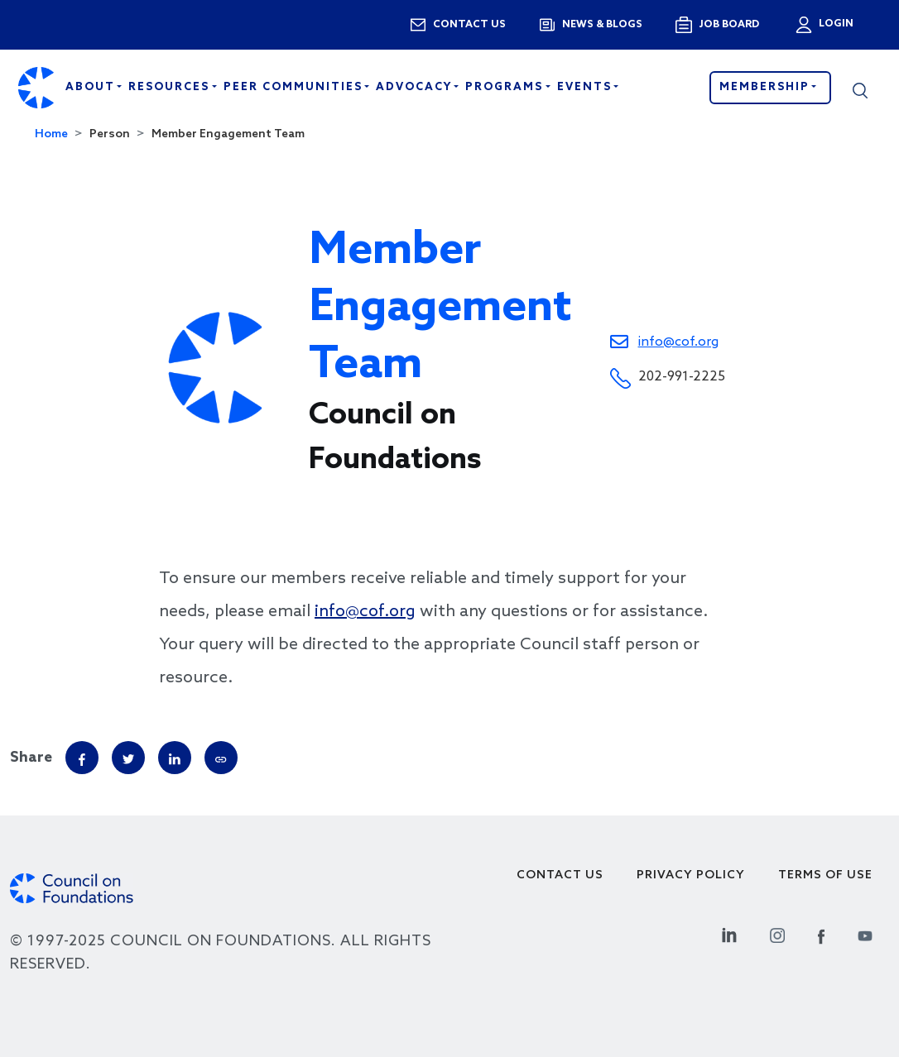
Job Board (729, 25)
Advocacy (416, 87)
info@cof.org (678, 342)
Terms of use (825, 875)
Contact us (469, 25)
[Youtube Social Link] (865, 933)
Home (51, 134)
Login (834, 24)
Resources (171, 87)
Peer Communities (295, 87)
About (92, 87)
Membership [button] (766, 87)
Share (31, 758)
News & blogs (602, 25)
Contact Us (560, 875)
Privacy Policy (691, 875)
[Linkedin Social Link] (729, 933)
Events (586, 87)
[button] (860, 87)
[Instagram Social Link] (777, 933)
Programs (506, 87)
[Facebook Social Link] (821, 933)
